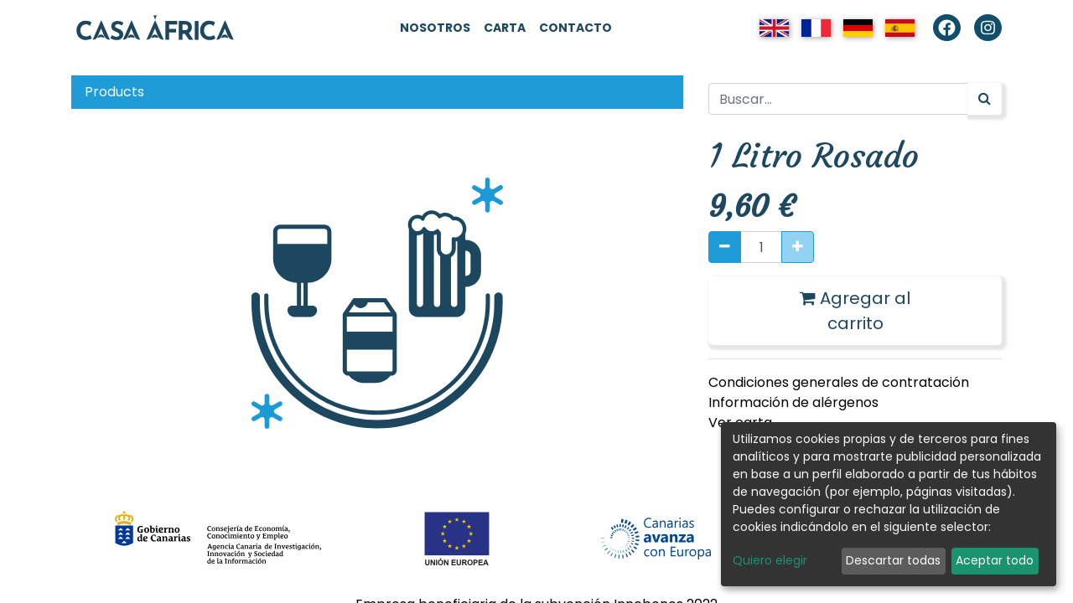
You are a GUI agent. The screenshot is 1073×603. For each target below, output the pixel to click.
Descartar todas (893, 560)
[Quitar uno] (724, 247)
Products (114, 91)
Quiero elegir (770, 560)
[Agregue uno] (797, 247)
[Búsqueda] (984, 99)
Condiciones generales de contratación (838, 382)
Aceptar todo (995, 560)
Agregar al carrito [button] (855, 310)
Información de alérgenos (793, 402)
